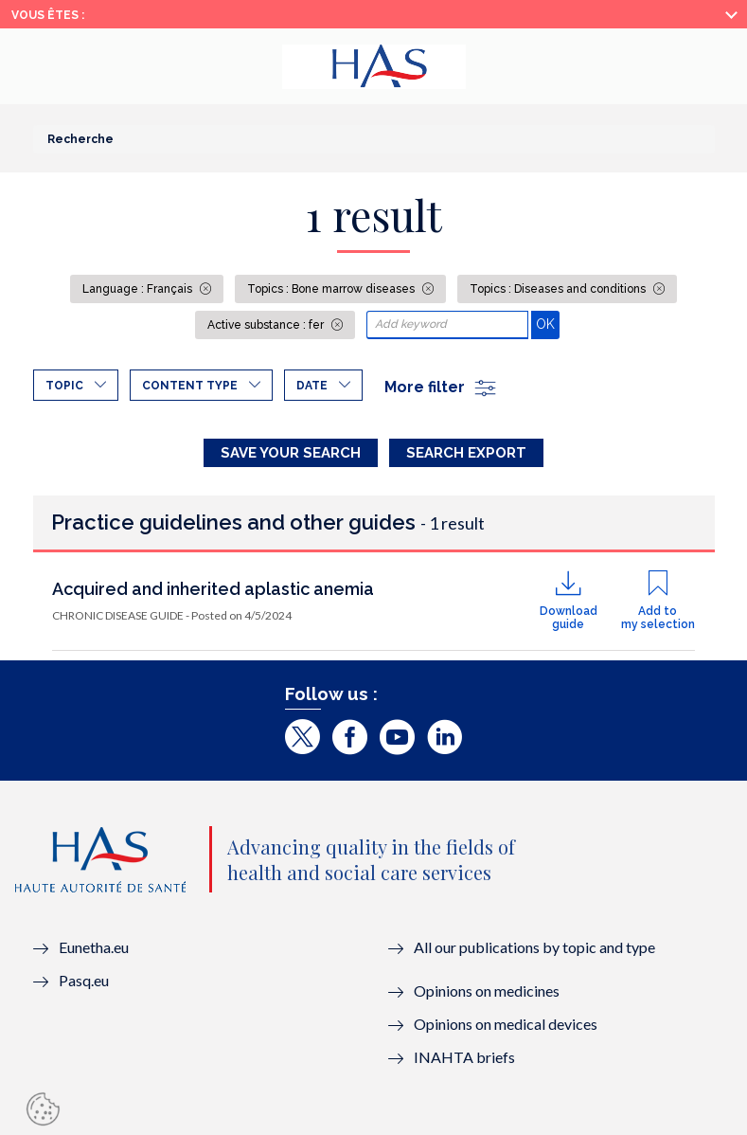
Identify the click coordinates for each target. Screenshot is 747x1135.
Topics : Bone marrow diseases (332, 289)
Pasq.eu (84, 980)
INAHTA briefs (464, 1057)
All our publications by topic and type (534, 947)
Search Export (466, 452)
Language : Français (138, 289)
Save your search (291, 452)
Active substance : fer (267, 325)
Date (312, 385)
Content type (190, 385)
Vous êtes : (47, 15)
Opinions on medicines (487, 991)
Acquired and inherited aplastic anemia (213, 589)
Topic (64, 385)
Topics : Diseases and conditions (559, 289)
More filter (441, 387)
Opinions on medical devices (505, 1024)
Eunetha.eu (94, 947)
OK (548, 323)
